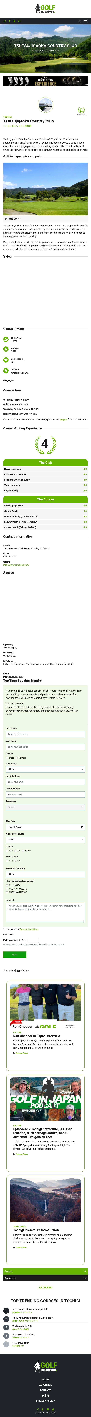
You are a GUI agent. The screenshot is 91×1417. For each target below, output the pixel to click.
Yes (11, 850)
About (45, 1379)
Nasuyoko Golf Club (23, 1334)
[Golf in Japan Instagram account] (4, 21)
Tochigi (7, 117)
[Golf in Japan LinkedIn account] (19, 21)
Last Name (11, 741)
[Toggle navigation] (85, 21)
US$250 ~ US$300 (18, 892)
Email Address (13, 776)
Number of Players (15, 834)
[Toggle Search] (79, 21)
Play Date (10, 821)
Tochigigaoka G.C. (22, 1326)
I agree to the (22, 929)
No (19, 850)
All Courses (45, 1287)
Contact (45, 1390)
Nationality (11, 763)
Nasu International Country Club (29, 1309)
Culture (17, 1032)
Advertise (45, 1385)
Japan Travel (20, 1227)
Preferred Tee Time (15, 868)
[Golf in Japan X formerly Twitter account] (14, 21)
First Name (11, 728)
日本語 (45, 1395)
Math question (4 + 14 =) (15, 940)
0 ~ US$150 (15, 885)
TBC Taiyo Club (20, 1343)
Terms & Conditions (29, 929)
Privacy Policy (45, 1401)
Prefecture (11, 801)
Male (11, 758)
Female (22, 758)
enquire (63, 419)
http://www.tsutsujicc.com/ (16, 565)
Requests (10, 900)
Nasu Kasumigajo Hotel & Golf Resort (32, 1317)
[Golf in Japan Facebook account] (9, 21)
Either (28, 850)
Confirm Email (13, 788)
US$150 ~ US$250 (18, 889)
